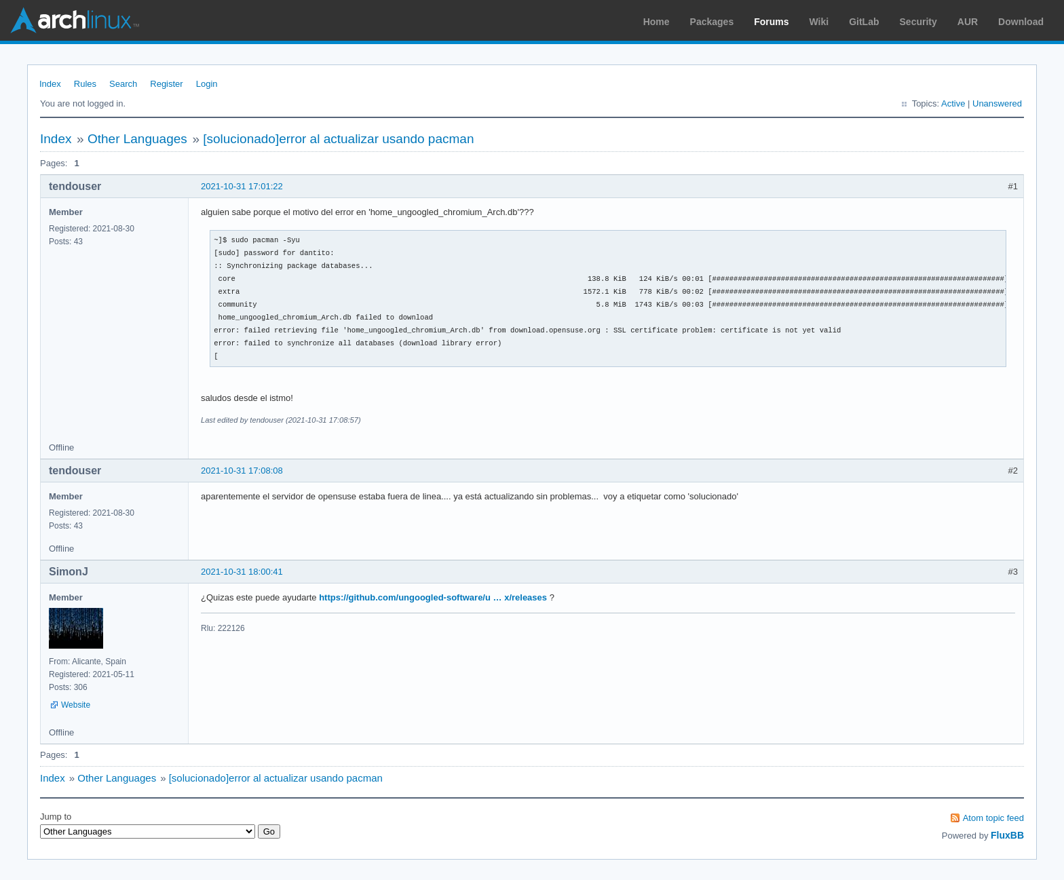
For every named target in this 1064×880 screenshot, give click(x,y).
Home (656, 21)
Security (918, 21)
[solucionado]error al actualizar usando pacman (338, 139)
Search (123, 84)
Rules (85, 84)
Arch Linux (74, 20)
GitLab (864, 21)
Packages (712, 21)
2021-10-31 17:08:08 (242, 470)
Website (75, 705)
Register (166, 84)
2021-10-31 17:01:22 (242, 186)
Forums (771, 21)
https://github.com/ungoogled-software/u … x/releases (433, 597)
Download (1021, 21)
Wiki (819, 21)
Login (207, 84)
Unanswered (997, 103)
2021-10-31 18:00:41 (242, 572)
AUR (967, 21)
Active (953, 103)
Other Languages (137, 139)
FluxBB (1007, 835)
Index (50, 84)
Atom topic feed (993, 818)
